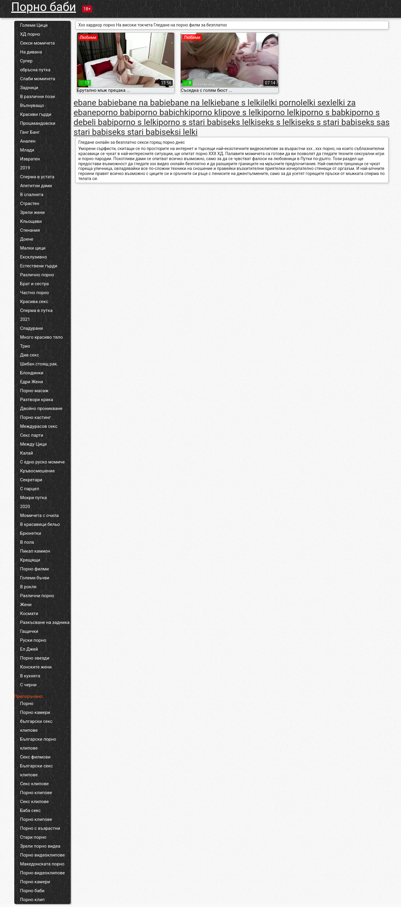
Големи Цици (34, 25)
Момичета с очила (39, 515)
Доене (26, 239)
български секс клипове (36, 726)
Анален (28, 141)
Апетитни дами (36, 185)
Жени (26, 604)
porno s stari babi (190, 122)
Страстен (30, 203)
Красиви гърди (35, 114)
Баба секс (30, 810)
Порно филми (34, 569)
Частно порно (34, 292)
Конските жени (36, 667)
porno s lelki (136, 122)
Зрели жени (32, 212)
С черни (28, 684)
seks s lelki (277, 122)
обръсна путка (35, 69)
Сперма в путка (36, 310)
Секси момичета (37, 43)
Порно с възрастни (40, 828)
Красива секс (34, 301)
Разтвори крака (36, 399)
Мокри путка (33, 497)
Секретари (31, 479)
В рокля (28, 586)
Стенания (30, 230)
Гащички (29, 631)
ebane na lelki (191, 103)
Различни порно (37, 595)
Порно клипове (36, 792)
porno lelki (282, 112)
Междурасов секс (39, 426)
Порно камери (35, 712)
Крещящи (30, 560)
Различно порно (37, 274)
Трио (25, 346)
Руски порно (33, 640)
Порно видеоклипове (42, 855)
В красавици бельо (40, 524)
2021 (25, 319)
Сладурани (31, 328)
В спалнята (32, 194)
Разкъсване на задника (45, 622)
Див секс (29, 355)
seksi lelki (180, 132)
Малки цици (33, 248)
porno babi (116, 112)
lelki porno (281, 103)
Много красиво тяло (41, 337)
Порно (27, 703)
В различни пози (37, 96)
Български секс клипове (36, 770)
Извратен (30, 159)
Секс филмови (35, 757)
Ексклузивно (33, 257)
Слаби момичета (37, 78)
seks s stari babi (327, 122)
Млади (27, 150)
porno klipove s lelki (227, 112)
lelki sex (315, 103)
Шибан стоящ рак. (39, 364)
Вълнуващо (32, 105)
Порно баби (43, 7)
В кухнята (30, 676)
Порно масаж (34, 390)
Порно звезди (34, 658)
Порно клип (32, 899)
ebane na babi (140, 103)
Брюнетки (30, 533)
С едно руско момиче (42, 462)
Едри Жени (31, 381)
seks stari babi (134, 132)
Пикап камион (35, 551)
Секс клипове (34, 783)
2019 (25, 168)
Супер (26, 61)
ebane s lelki (239, 103)
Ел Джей (29, 649)
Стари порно (33, 837)
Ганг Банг (30, 132)
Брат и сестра (34, 283)
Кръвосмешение (37, 471)
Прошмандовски (38, 123)
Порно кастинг (35, 417)
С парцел (29, 488)
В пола (27, 542)
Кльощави (31, 221)
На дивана (31, 52)
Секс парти (31, 435)
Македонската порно (42, 864)
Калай (26, 453)
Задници (29, 87)
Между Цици (33, 444)
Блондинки (31, 373)
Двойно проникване (41, 408)
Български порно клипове (38, 743)
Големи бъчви (34, 578)
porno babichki (163, 112)
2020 (25, 506)
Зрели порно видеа (40, 846)
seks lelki (240, 122)
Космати (29, 613)
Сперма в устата (37, 176)
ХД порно (30, 34)
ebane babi (94, 103)
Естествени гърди (38, 266)
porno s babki (327, 112)
